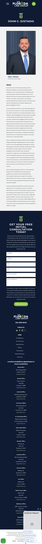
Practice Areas (20, 341)
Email (8, 268)
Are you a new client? (12, 274)
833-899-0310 (21, 322)
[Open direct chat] (38, 509)
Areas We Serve (20, 344)
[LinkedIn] (17, 330)
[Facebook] (19, 330)
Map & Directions (21, 374)
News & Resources (19, 354)
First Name (9, 253)
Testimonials (19, 350)
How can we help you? (12, 279)
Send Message (21, 304)
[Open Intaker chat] (26, 543)
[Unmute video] (32, 524)
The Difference (20, 338)
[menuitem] (14, 541)
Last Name (9, 258)
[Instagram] (22, 330)
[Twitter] (25, 330)
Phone (8, 263)
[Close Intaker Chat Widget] (40, 509)
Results (20, 347)
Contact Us (20, 357)
